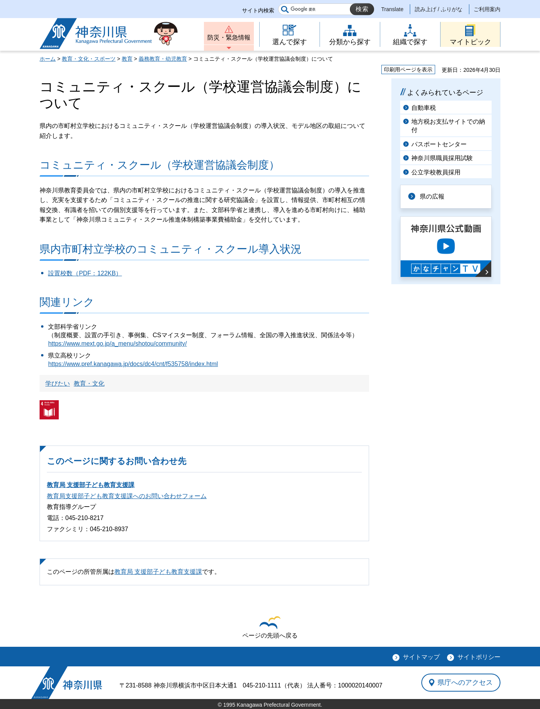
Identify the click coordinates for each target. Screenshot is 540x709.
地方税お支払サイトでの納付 (448, 125)
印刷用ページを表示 (408, 69)
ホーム (48, 59)
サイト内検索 (258, 10)
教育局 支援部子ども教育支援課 (90, 485)
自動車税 (423, 107)
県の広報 (432, 196)
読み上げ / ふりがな (438, 9)
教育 (127, 59)
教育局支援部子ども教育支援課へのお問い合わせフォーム (127, 496)
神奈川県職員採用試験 (442, 158)
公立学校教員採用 (435, 172)
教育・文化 (89, 383)
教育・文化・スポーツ (89, 59)
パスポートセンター (439, 144)
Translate (392, 9)
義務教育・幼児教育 (163, 59)
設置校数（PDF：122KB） (85, 273)
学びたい (57, 383)
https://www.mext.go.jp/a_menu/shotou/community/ (117, 343)
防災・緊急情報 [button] (228, 37)
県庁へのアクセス (465, 682)
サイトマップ (421, 657)
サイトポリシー (478, 657)
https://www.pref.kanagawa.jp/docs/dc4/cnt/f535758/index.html (133, 364)
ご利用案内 (487, 9)
